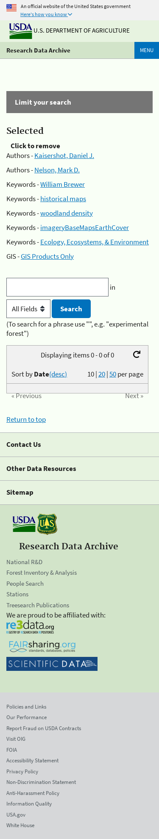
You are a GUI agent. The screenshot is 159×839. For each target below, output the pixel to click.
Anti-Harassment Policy (32, 793)
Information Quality (29, 803)
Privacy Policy (22, 771)
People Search (25, 583)
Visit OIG (15, 738)
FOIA (11, 749)
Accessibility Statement (32, 760)
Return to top (26, 419)
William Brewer (62, 184)
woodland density (66, 213)
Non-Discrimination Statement (41, 782)
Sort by (39, 374)
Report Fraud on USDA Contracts (43, 728)
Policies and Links (26, 706)
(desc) (58, 374)
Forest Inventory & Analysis (41, 572)
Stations (17, 594)
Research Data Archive (38, 50)
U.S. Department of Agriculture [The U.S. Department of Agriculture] (69, 30)
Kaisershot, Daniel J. (64, 155)
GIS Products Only (47, 256)
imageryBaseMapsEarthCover (84, 227)
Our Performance (26, 717)
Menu (146, 50)
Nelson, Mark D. (57, 169)
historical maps (63, 198)
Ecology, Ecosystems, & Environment (94, 241)
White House (20, 825)
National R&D (24, 562)
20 (101, 374)
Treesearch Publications (37, 605)
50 (112, 374)
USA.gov (15, 814)
